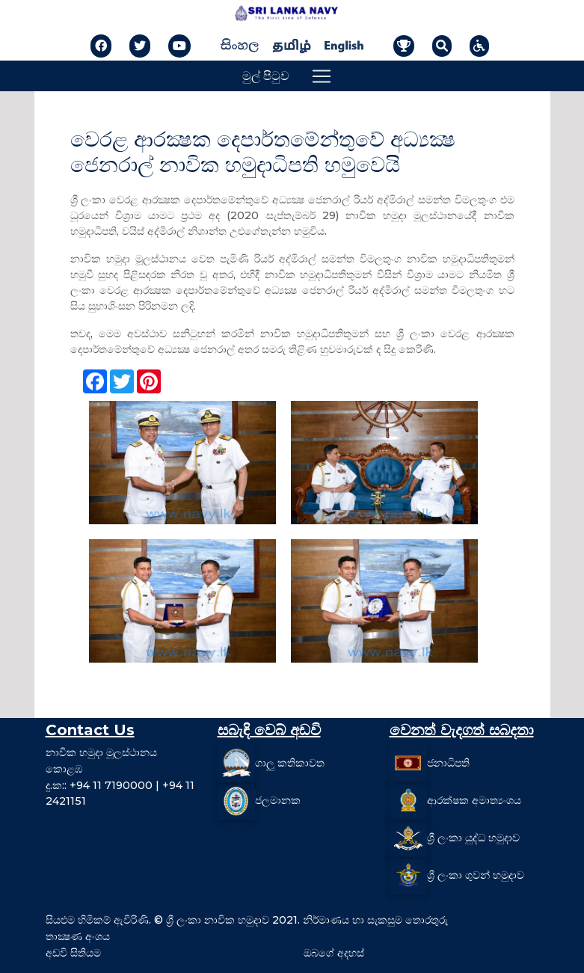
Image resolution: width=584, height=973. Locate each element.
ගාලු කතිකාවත (290, 763)
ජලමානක (278, 800)
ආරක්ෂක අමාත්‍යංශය (474, 800)
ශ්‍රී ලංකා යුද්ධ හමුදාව (473, 837)
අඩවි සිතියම (73, 953)
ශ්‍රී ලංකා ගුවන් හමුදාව (475, 875)
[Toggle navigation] (321, 76)
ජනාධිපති (448, 763)
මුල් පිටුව (265, 76)
